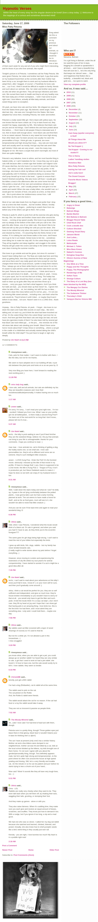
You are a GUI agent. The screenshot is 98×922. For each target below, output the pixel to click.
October (72, 116)
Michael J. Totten (74, 246)
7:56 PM (12, 618)
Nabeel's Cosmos (74, 252)
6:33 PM (12, 670)
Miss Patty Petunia (76, 166)
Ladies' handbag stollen (78, 159)
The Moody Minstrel (19, 720)
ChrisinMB (15, 677)
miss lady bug (17, 384)
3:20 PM (12, 645)
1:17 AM (12, 399)
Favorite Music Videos (78, 180)
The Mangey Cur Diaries (77, 287)
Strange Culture (74, 279)
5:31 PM (12, 778)
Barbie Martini (73, 214)
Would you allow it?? (77, 143)
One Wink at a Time (75, 264)
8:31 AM (12, 480)
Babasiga (71, 208)
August (72, 123)
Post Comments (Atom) (24, 855)
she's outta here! (75, 173)
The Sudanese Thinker (76, 293)
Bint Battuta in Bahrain (77, 217)
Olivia (13, 522)
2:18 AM (12, 841)
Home (30, 850)
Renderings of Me (74, 273)
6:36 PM (12, 515)
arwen (14, 407)
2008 (69, 99)
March (72, 193)
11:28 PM (13, 377)
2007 (69, 103)
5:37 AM (12, 424)
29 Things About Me (77, 139)
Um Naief (15, 431)
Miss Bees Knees (74, 249)
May (71, 186)
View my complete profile (75, 84)
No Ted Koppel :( (75, 146)
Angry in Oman (73, 205)
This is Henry (74, 156)
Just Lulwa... (72, 237)
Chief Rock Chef (74, 223)
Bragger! (72, 183)
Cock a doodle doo (75, 226)
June (71, 130)
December (73, 109)
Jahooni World (73, 234)
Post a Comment (9, 845)
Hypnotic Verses (17, 8)
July (71, 126)
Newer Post (7, 850)
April (71, 190)
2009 (69, 96)
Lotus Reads (72, 240)
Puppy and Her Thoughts (78, 267)
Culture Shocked (74, 229)
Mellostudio (72, 243)
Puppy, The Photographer (78, 270)
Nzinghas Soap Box (75, 255)
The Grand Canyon (76, 176)
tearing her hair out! (77, 169)
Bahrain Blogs (73, 211)
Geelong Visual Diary (76, 232)
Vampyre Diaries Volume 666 (79, 299)
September (74, 119)
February (73, 197)
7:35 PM (12, 570)
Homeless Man (74, 163)
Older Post (54, 850)
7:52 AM (12, 713)
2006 (69, 106)
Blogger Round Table (76, 220)
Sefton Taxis (72, 276)
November (73, 113)
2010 (69, 92)
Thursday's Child (74, 296)
